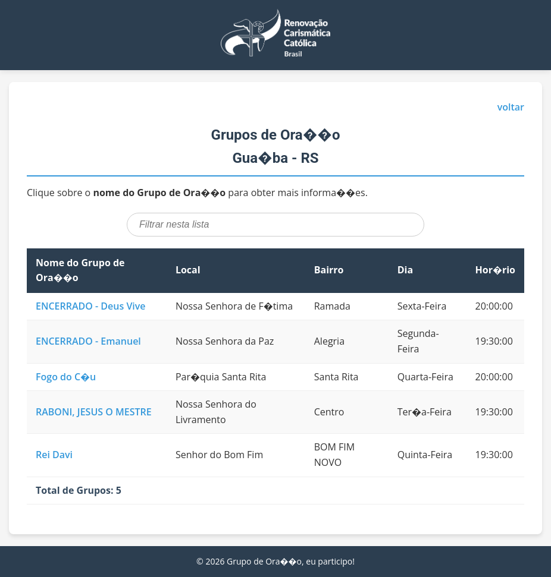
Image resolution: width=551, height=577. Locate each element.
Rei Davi (54, 454)
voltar (510, 106)
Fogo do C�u (66, 376)
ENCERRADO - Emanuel (88, 341)
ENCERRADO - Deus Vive (91, 306)
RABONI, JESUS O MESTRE (94, 411)
